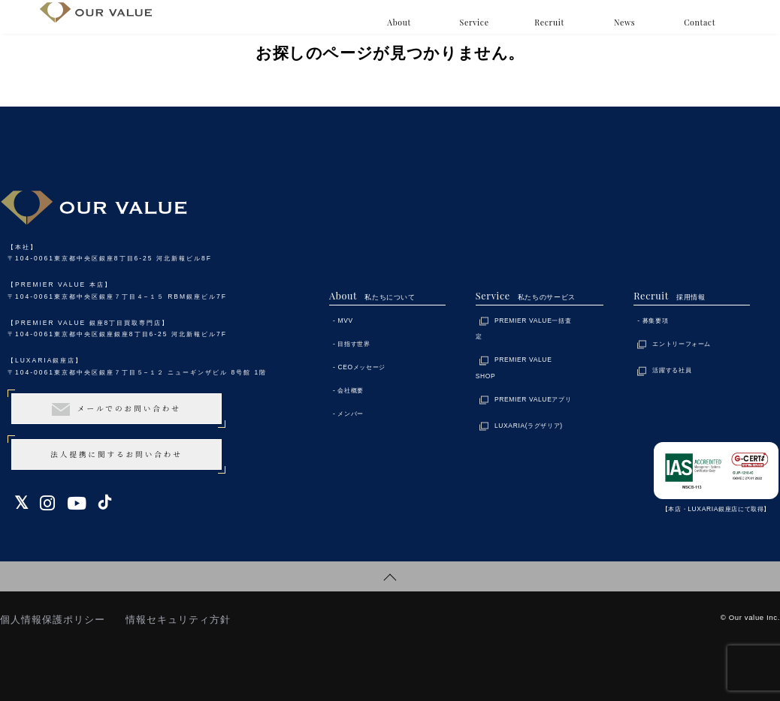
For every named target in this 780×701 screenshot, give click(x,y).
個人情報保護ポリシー (52, 619)
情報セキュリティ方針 (178, 619)
